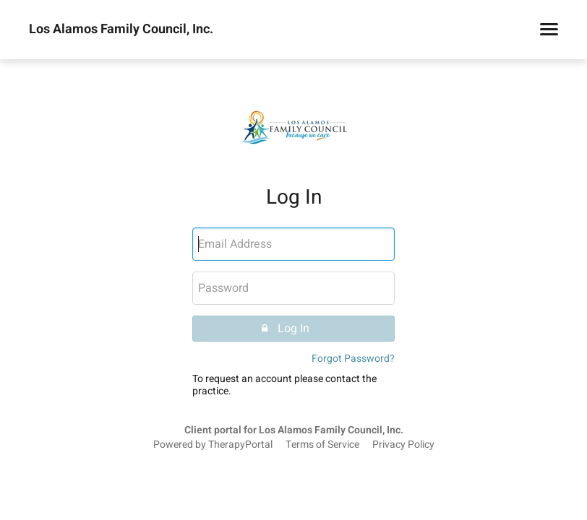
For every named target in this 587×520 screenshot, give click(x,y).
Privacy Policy (403, 445)
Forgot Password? (353, 358)
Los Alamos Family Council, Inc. (121, 29)
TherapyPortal (240, 445)
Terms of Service (322, 445)
